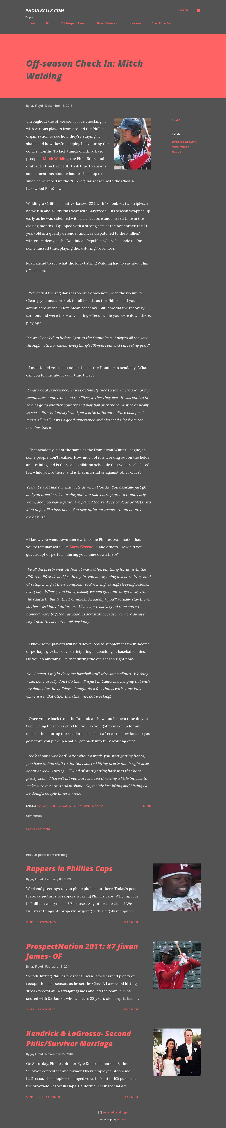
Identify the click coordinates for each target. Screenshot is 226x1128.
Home (29, 23)
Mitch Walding (55, 158)
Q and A (176, 152)
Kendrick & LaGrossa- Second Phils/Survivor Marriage (78, 1038)
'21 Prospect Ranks (71, 23)
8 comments (47, 1009)
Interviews (132, 23)
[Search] (183, 10)
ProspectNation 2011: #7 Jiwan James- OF (82, 951)
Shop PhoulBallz (160, 23)
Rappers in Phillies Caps (69, 868)
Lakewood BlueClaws (184, 141)
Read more (131, 922)
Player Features (104, 23)
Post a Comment (38, 829)
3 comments (47, 922)
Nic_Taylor (121, 1119)
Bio (46, 23)
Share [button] (176, 120)
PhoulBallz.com (44, 10)
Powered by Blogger (113, 1112)
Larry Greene (81, 546)
